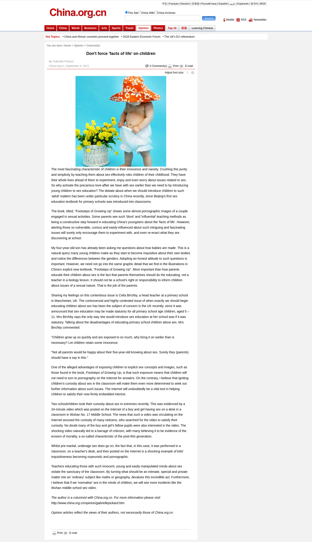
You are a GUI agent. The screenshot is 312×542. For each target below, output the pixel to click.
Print (175, 66)
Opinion (78, 45)
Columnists (93, 45)
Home (67, 45)
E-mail (189, 66)
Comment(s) (159, 66)
